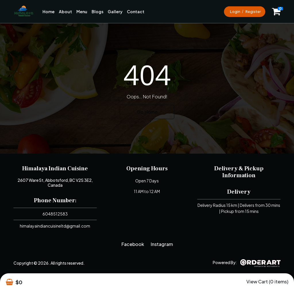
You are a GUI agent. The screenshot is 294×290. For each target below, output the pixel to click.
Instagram (162, 244)
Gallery (115, 11)
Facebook (132, 244)
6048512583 (55, 213)
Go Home (147, 112)
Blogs (97, 11)
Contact (135, 11)
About (65, 11)
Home (48, 11)
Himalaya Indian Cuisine (55, 168)
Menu (81, 11)
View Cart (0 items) (267, 281)
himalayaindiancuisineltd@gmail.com (55, 225)
